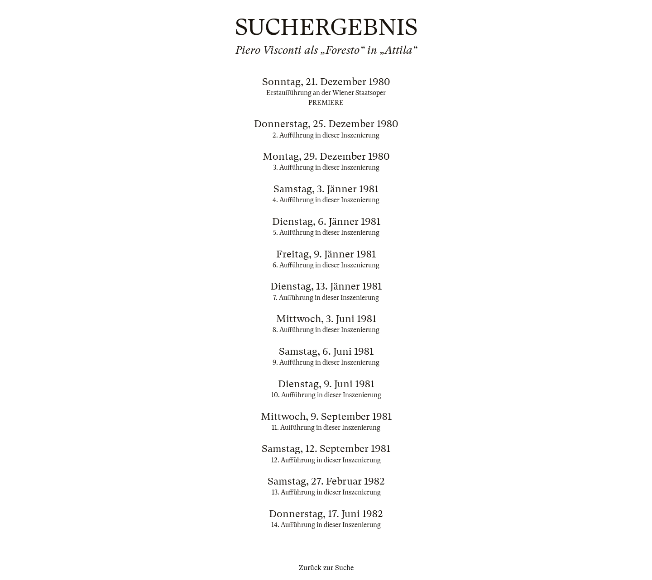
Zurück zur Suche (326, 568)
